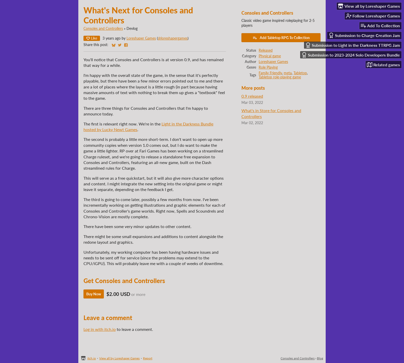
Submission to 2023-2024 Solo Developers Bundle (350, 55)
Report (147, 358)
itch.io (91, 358)
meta (288, 73)
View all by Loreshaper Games (119, 358)
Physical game (270, 56)
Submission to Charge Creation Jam (364, 35)
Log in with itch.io (99, 329)
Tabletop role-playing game (280, 77)
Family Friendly (270, 73)
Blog (320, 358)
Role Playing (268, 67)
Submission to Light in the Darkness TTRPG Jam (352, 45)
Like (91, 38)
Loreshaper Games (141, 38)
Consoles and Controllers (103, 28)
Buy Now (93, 294)
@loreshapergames (173, 38)
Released (266, 50)
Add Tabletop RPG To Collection (281, 37)
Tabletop (300, 73)
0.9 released (252, 96)
